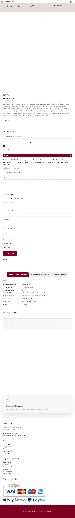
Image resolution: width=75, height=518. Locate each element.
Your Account (7, 462)
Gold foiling (59, 6)
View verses (36, 6)
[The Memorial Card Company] (10, 2)
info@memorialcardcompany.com (14, 435)
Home (27, 17)
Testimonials (7, 449)
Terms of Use (7, 469)
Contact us (6, 453)
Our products (7, 444)
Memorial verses (8, 451)
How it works (15, 6)
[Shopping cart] (71, 1)
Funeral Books (41, 17)
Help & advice (7, 447)
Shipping (5, 464)
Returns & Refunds (9, 467)
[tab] (18, 274)
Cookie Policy (7, 473)
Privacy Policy (7, 471)
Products (33, 17)
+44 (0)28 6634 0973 (10, 433)
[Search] (69, 1)
